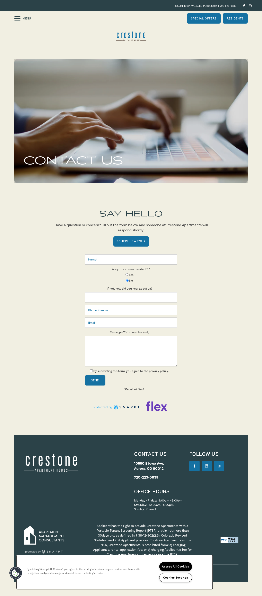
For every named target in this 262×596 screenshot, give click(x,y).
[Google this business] (207, 466)
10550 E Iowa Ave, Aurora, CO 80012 (196, 6)
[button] (204, 18)
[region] (114, 572)
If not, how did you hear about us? (129, 288)
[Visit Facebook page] (243, 5)
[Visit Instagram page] (249, 5)
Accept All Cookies (175, 566)
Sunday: (139, 509)
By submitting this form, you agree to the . (131, 371)
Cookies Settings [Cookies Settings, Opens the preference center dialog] (175, 577)
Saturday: (140, 505)
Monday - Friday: (145, 500)
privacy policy (158, 371)
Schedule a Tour (131, 241)
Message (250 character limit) (129, 332)
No (129, 280)
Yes (129, 275)
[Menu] (22, 18)
